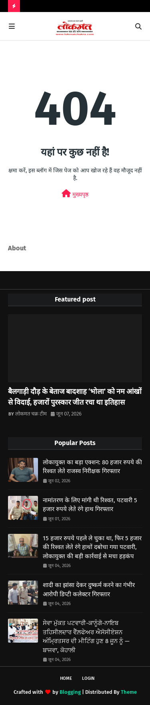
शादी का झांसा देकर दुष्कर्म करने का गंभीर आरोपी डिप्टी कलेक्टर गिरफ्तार (89, 589)
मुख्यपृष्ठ (75, 194)
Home (66, 678)
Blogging (70, 692)
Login (88, 678)
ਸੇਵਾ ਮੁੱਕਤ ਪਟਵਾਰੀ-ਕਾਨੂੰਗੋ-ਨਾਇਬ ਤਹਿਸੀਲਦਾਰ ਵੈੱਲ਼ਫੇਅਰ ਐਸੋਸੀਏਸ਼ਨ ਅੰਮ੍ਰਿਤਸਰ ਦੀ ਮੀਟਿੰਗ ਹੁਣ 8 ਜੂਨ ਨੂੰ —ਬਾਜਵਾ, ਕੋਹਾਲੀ (86, 636)
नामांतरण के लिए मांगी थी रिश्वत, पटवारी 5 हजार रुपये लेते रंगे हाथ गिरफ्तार (90, 505)
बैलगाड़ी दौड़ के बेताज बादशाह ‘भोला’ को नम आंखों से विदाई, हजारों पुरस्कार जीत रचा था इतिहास (75, 397)
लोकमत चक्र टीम (31, 414)
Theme (129, 692)
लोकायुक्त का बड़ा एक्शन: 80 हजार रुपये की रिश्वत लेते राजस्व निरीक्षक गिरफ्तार (92, 467)
